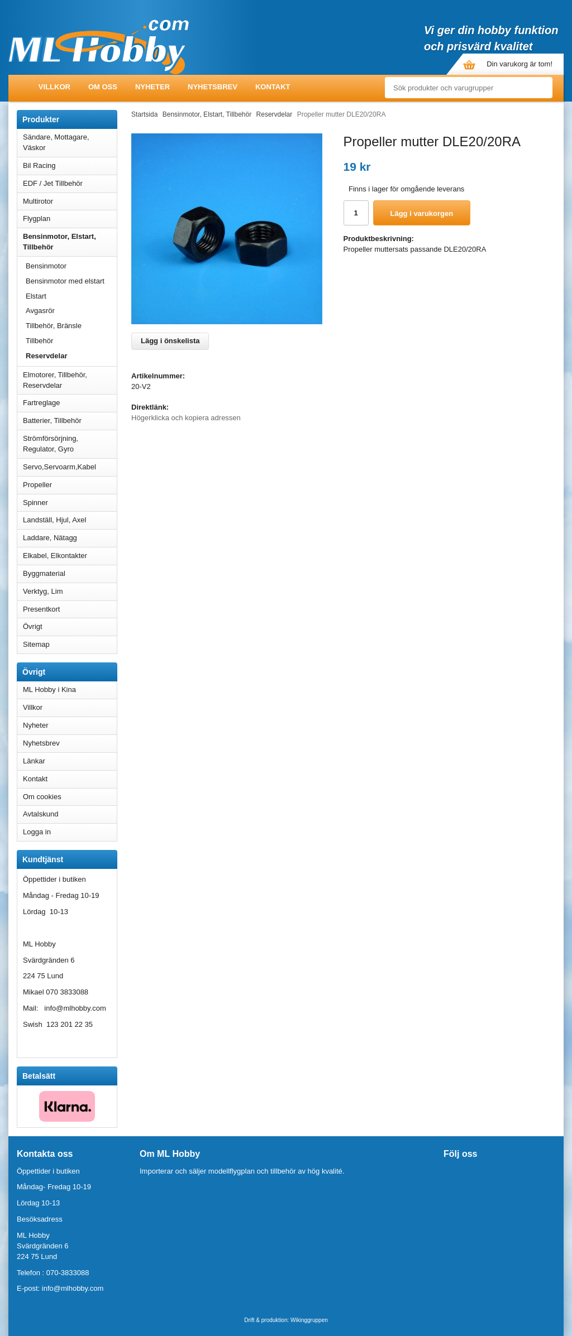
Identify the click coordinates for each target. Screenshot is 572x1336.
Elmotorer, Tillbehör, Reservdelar (70, 380)
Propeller (70, 484)
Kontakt (272, 87)
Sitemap (36, 644)
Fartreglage (70, 402)
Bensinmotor (71, 266)
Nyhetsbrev (212, 87)
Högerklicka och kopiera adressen (186, 418)
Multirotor (70, 201)
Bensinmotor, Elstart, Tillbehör (70, 241)
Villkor (54, 87)
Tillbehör (39, 341)
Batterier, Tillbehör (70, 420)
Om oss (102, 87)
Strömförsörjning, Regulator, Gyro (50, 443)
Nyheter (152, 87)
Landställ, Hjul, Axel (70, 520)
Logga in (37, 832)
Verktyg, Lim (70, 591)
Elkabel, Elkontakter (70, 555)
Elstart (36, 296)
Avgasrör (40, 310)
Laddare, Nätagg (50, 538)
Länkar (34, 761)
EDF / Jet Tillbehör (70, 183)
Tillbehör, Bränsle (54, 325)
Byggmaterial (70, 573)
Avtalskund (40, 814)
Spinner (70, 502)
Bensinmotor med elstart (65, 281)
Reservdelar (46, 356)
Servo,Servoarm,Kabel (70, 467)
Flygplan (70, 218)
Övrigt (32, 626)
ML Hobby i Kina (49, 689)
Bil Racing (70, 165)
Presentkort (41, 609)
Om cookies (42, 796)
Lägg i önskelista (170, 341)
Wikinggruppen (309, 1320)
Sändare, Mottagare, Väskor (70, 142)
